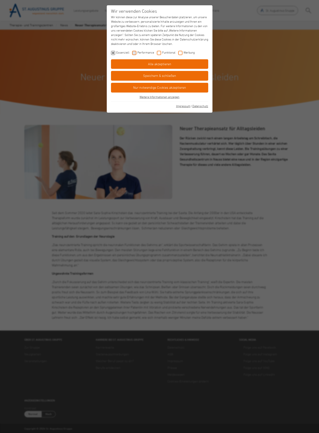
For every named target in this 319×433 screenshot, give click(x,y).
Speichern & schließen (159, 75)
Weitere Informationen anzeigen (159, 97)
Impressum (183, 106)
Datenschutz (200, 106)
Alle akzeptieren (159, 64)
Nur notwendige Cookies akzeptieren (159, 87)
